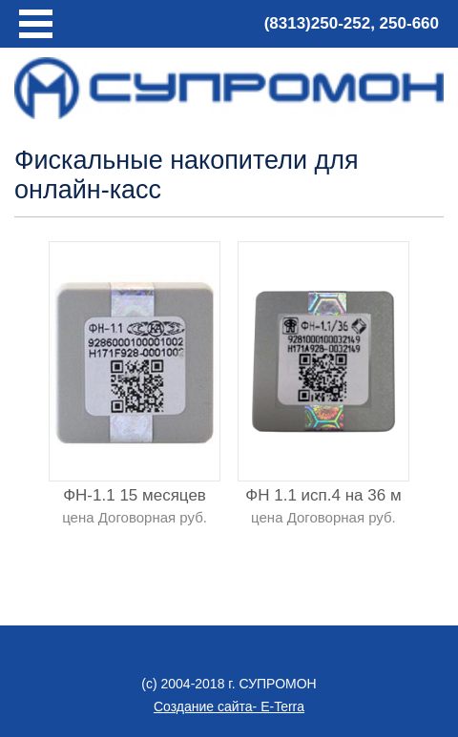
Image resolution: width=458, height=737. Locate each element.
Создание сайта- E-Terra (229, 706)
